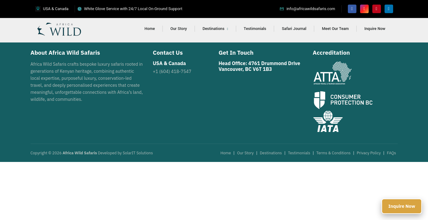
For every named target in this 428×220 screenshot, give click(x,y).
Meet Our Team (335, 28)
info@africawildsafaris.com (310, 8)
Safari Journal (294, 28)
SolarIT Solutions (138, 153)
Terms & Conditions (333, 153)
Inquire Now (374, 28)
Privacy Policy (369, 153)
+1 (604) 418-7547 (172, 71)
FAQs (391, 153)
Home (149, 28)
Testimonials (255, 28)
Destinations (215, 28)
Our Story (178, 28)
